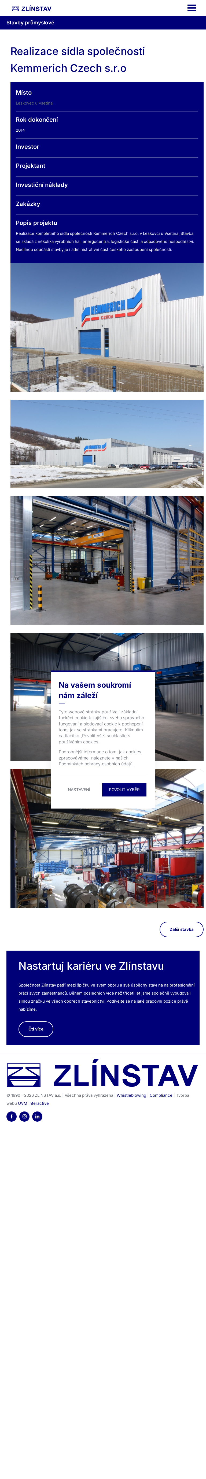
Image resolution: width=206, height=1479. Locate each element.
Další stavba (182, 929)
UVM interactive (33, 1103)
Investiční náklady (42, 184)
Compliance (161, 1095)
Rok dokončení (37, 119)
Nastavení (79, 789)
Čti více (35, 1029)
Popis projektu (36, 222)
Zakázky (28, 203)
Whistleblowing (131, 1095)
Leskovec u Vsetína (34, 103)
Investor (27, 146)
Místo (24, 92)
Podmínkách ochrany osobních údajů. (96, 763)
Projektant (30, 165)
